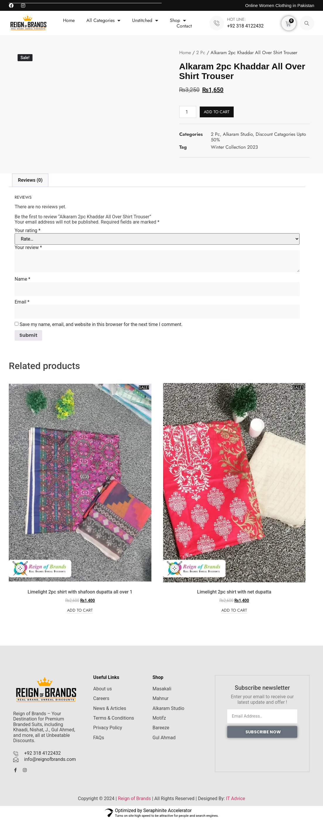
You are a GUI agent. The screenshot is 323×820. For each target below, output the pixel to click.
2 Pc (200, 52)
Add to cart (217, 112)
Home (69, 20)
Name (22, 279)
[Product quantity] (187, 112)
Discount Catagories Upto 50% (258, 137)
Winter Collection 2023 (234, 147)
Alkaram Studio (238, 134)
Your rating (27, 230)
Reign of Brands (134, 798)
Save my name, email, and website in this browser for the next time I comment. (101, 324)
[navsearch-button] (307, 23)
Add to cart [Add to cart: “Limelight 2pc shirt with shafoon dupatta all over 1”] (80, 610)
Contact (184, 26)
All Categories (103, 20)
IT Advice (235, 798)
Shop (178, 20)
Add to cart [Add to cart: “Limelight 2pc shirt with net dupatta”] (234, 610)
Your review (28, 247)
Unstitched (145, 20)
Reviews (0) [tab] (30, 180)
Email (22, 302)
